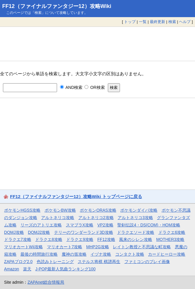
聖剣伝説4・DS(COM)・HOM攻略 (148, 225)
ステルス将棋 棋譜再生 (99, 261)
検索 (172, 21)
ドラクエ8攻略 (48, 239)
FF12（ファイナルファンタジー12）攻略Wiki (56, 6)
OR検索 (94, 87)
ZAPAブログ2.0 (18, 261)
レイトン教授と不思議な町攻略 (142, 246)
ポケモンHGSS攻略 (22, 210)
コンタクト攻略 (129, 254)
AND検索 (71, 87)
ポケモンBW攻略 (60, 210)
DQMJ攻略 (14, 232)
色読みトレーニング (55, 261)
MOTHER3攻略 (170, 239)
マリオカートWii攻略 (23, 246)
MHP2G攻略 (97, 246)
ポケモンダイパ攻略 (138, 210)
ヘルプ (185, 21)
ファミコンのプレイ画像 (147, 261)
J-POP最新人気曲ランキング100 (65, 269)
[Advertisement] (97, 43)
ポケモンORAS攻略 (98, 210)
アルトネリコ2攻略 (96, 217)
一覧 (143, 21)
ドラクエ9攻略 (79, 239)
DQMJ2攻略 (39, 232)
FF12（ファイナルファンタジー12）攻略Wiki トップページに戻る (76, 196)
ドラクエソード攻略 (135, 232)
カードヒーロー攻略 (166, 254)
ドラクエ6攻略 (172, 232)
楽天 (27, 269)
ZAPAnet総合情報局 (45, 282)
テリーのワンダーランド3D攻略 (83, 232)
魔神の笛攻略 (74, 254)
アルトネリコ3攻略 (135, 217)
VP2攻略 (105, 225)
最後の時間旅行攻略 (39, 254)
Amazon (11, 269)
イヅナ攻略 (100, 254)
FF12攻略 (106, 239)
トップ (130, 21)
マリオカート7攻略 (64, 246)
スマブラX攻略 (79, 225)
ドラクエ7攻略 (17, 239)
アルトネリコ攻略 (57, 217)
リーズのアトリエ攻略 (41, 225)
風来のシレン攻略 (135, 239)
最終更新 (157, 21)
